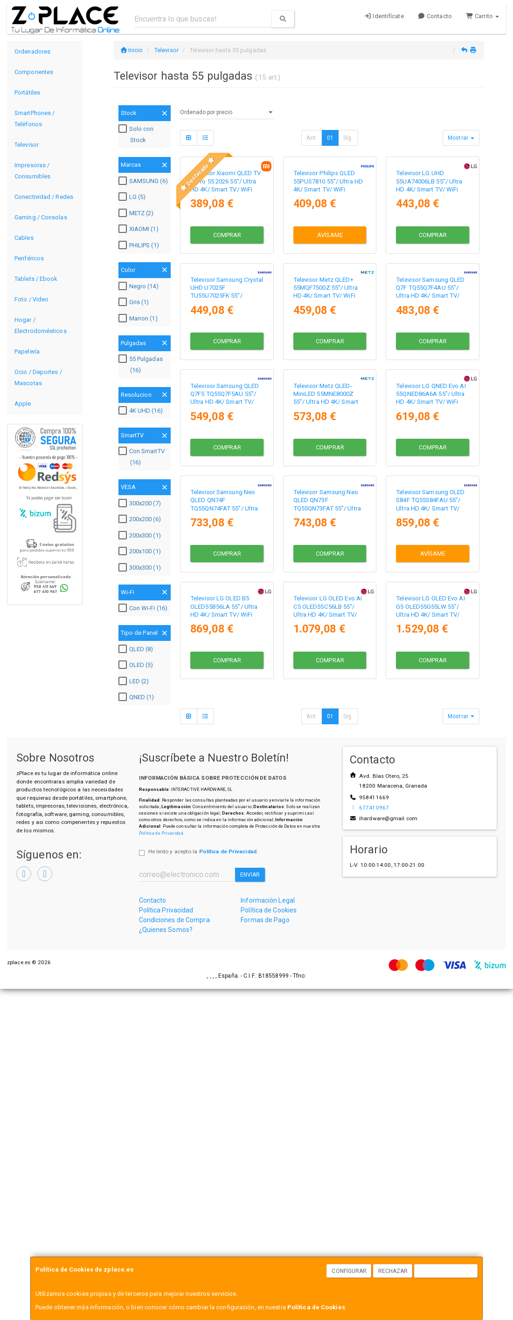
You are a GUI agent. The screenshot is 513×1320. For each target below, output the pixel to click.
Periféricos (29, 258)
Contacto (435, 16)
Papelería (27, 351)
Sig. (348, 138)
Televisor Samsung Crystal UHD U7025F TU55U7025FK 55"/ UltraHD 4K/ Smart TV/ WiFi (226, 428)
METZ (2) (137, 213)
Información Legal (268, 1231)
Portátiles (27, 92)
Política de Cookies (316, 1307)
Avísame (330, 301)
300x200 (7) (141, 503)
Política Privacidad (166, 1241)
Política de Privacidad (161, 1163)
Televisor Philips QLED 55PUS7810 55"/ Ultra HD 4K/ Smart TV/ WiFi (328, 247)
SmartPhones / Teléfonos (34, 118)
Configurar (349, 1271)
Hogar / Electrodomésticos (40, 325)
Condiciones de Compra (174, 1251)
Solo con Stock (137, 134)
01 (330, 138)
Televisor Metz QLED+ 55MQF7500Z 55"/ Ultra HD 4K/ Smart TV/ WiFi (325, 420)
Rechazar (393, 1271)
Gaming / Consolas (40, 217)
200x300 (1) (141, 535)
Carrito (482, 16)
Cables (24, 237)
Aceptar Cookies (446, 1271)
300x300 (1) (141, 568)
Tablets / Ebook (36, 278)
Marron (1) (139, 318)
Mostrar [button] (461, 138)
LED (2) (135, 681)
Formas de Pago (265, 1251)
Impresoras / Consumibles (32, 171)
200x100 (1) (141, 551)
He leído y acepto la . (203, 1182)
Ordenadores (32, 51)
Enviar (250, 1206)
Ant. (311, 138)
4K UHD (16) (142, 411)
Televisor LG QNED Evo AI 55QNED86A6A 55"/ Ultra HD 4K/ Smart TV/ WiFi (430, 592)
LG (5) (133, 197)
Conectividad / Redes (43, 196)
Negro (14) (140, 286)
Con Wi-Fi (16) (144, 608)
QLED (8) (137, 649)
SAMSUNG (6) (144, 181)
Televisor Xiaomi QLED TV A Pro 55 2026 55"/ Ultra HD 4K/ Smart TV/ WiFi (225, 247)
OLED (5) (137, 665)
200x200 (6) (141, 519)
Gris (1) (135, 302)
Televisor (26, 144)
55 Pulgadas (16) (142, 364)
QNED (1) (137, 697)
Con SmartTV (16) (143, 457)
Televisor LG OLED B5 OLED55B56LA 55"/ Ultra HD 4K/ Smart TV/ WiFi (223, 937)
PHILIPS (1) (140, 245)
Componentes (33, 71)
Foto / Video (31, 299)
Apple (22, 403)
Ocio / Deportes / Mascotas (38, 377)
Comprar (227, 301)
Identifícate (384, 16)
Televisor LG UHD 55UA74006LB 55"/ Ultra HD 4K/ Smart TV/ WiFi (429, 247)
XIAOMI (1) (140, 229)
